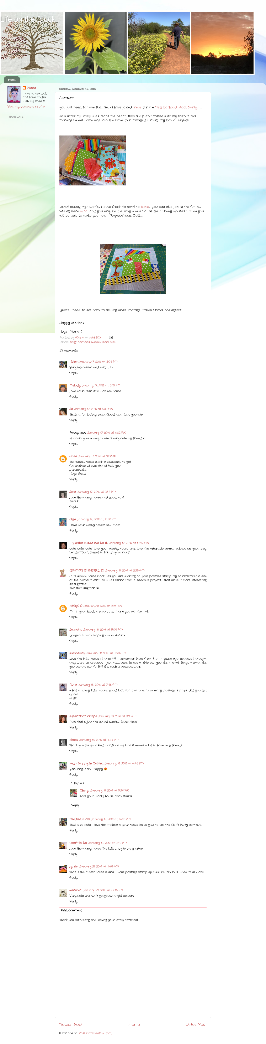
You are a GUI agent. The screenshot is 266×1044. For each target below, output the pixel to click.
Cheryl (84, 791)
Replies (79, 783)
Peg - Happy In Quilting (86, 764)
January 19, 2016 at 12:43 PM (111, 819)
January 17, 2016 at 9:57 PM (96, 492)
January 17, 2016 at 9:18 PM (97, 456)
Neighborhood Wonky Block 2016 (93, 342)
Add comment (71, 910)
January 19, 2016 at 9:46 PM (107, 843)
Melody (74, 386)
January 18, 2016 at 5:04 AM (103, 630)
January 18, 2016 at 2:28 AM (125, 571)
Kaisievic (75, 890)
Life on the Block (27, 19)
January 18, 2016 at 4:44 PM (99, 740)
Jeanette (75, 630)
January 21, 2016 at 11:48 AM (99, 867)
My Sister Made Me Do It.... (88, 543)
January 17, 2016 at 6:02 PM (106, 433)
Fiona (73, 685)
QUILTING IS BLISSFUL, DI (86, 571)
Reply (73, 373)
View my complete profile (26, 107)
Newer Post (71, 1025)
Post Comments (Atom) (95, 1033)
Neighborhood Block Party (176, 107)
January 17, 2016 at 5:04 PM (98, 362)
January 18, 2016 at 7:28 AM (106, 653)
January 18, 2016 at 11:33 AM (118, 716)
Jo (71, 409)
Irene (137, 107)
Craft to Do (78, 843)
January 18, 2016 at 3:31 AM (103, 606)
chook (73, 740)
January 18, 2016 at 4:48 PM (124, 764)
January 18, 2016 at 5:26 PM (109, 791)
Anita (73, 456)
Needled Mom (79, 819)
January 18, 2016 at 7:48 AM (98, 685)
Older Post (196, 1025)
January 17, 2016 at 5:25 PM (101, 386)
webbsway (77, 653)
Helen (73, 362)
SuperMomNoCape (83, 716)
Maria (31, 88)
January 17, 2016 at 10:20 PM (97, 519)
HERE (84, 211)
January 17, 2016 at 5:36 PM (93, 409)
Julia (72, 492)
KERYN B (75, 606)
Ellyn (72, 519)
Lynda (73, 867)
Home (12, 79)
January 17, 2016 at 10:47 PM (129, 543)
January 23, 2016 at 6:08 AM (103, 890)
